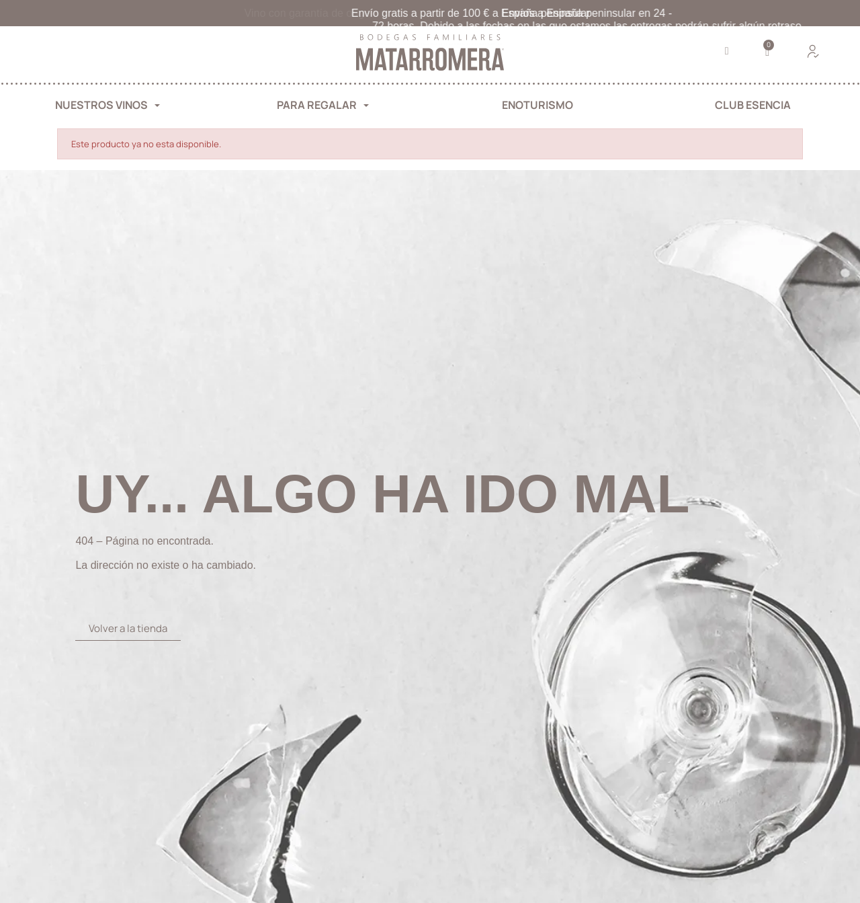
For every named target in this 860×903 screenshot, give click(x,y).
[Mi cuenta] (813, 51)
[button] (726, 51)
